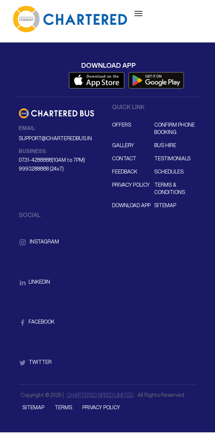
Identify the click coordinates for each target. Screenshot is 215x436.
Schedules (169, 171)
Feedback (124, 171)
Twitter (35, 362)
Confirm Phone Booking (174, 128)
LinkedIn (34, 281)
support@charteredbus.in (55, 138)
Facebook (37, 321)
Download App (131, 205)
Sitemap (165, 205)
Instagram (39, 241)
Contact (124, 158)
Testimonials (172, 158)
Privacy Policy (131, 184)
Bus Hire (165, 145)
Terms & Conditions (169, 188)
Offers (121, 124)
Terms (63, 407)
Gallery (123, 145)
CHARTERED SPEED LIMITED (100, 395)
